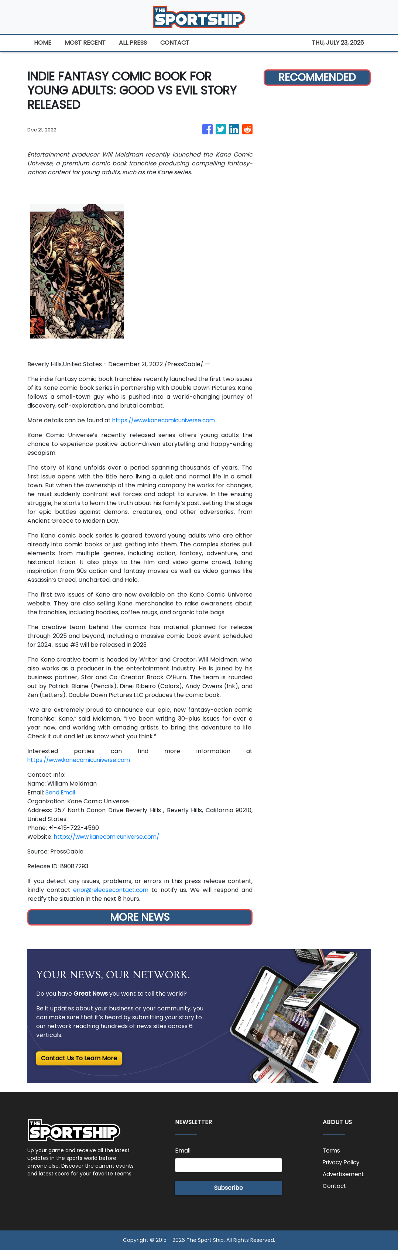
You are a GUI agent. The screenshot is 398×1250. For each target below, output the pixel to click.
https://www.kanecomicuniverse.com (167, 420)
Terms (332, 1150)
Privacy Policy (343, 1162)
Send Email (61, 792)
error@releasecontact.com (112, 890)
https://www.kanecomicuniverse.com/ (110, 836)
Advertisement (344, 1174)
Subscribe (228, 1188)
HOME (42, 42)
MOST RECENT (85, 42)
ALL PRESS (133, 42)
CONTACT (174, 42)
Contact (335, 1186)
